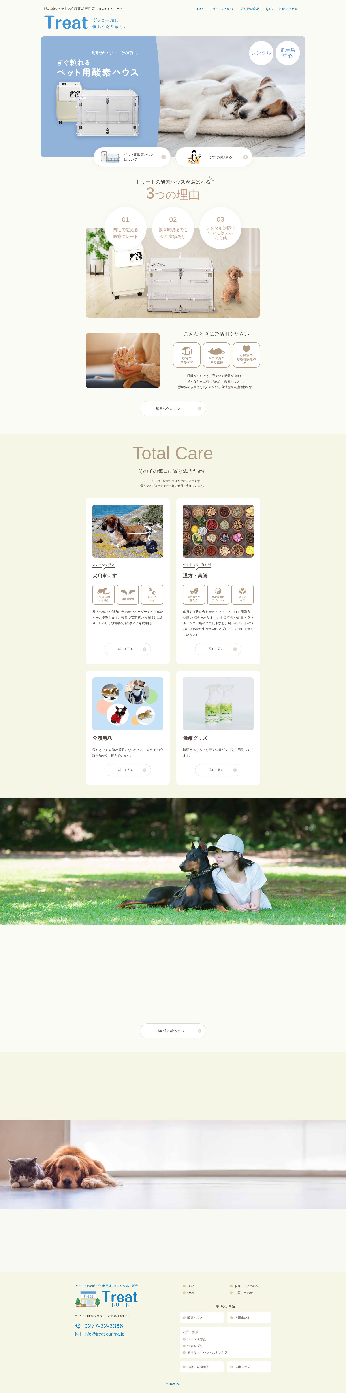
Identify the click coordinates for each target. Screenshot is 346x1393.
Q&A (269, 9)
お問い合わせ (288, 9)
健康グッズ (242, 1367)
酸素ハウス (195, 1317)
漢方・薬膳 (190, 1332)
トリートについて (221, 9)
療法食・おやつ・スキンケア (207, 1352)
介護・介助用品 (198, 1367)
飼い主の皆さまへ (171, 1031)
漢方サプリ (195, 1346)
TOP (200, 9)
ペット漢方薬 (196, 1339)
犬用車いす (242, 1317)
